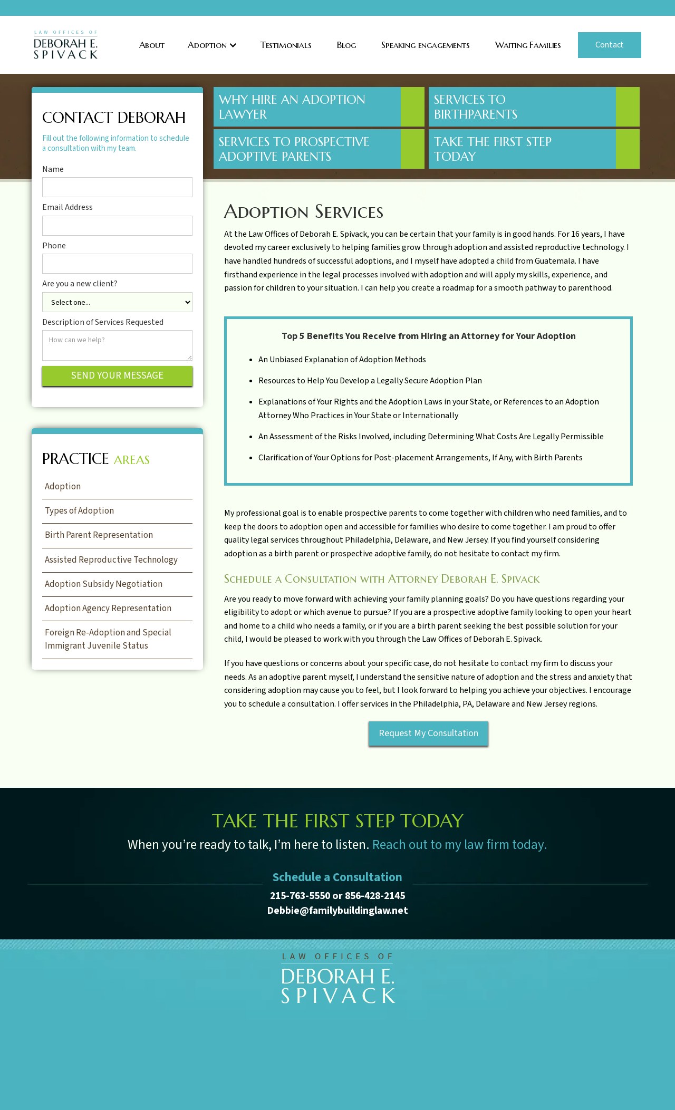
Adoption (63, 486)
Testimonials (286, 45)
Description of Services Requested (102, 322)
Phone (54, 246)
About (152, 45)
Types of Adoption (79, 511)
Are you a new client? (80, 284)
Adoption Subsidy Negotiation (103, 584)
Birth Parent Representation (99, 535)
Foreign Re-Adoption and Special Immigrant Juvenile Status (108, 639)
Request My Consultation (428, 733)
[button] (212, 45)
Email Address (67, 207)
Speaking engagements (425, 45)
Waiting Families (528, 45)
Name (53, 170)
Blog (346, 45)
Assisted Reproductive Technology (111, 560)
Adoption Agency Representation (108, 608)
